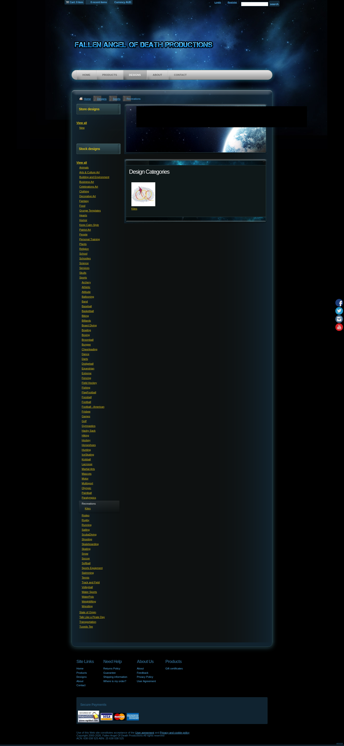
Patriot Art (85, 229)
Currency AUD (122, 2)
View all (81, 123)
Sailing (86, 529)
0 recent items (99, 2)
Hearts (83, 215)
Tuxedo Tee (86, 626)
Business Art (86, 181)
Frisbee (86, 411)
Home (86, 74)
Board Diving (89, 325)
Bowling (86, 330)
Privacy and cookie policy (175, 732)
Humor (83, 220)
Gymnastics (88, 425)
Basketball (88, 311)
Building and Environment (94, 177)
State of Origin (87, 612)
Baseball (87, 306)
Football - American (93, 406)
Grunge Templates (90, 210)
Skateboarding (90, 544)
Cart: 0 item (76, 2)
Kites (134, 208)
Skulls (82, 272)
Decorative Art (87, 196)
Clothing (84, 191)
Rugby (85, 520)
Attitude (86, 291)
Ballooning (88, 296)
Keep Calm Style (89, 224)
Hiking (85, 435)
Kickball (86, 459)
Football (86, 402)
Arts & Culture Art (89, 172)
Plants (83, 244)
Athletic (86, 287)
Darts (85, 358)
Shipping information (115, 676)
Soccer (86, 558)
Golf (84, 421)
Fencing (86, 378)
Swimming (88, 572)
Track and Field (91, 582)
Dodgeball (88, 363)
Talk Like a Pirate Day (92, 617)
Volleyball (87, 587)
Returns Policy (111, 668)
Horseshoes (89, 445)
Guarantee (109, 672)
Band (85, 301)
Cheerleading (89, 349)
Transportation (87, 621)
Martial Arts (88, 469)
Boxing (86, 335)
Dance (85, 354)
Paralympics (89, 497)
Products (109, 74)
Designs (135, 74)
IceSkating (88, 454)
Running (86, 524)
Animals (84, 167)
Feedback (142, 672)
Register (232, 2)
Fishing (86, 387)
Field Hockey (89, 382)
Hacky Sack (89, 430)
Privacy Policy (145, 676)
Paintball (87, 492)
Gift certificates (174, 668)
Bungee (86, 344)
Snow (85, 553)
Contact (180, 74)
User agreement (144, 732)
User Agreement (146, 681)
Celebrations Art (88, 186)
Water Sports (89, 591)
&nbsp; (143, 194)
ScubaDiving (89, 534)
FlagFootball (89, 392)
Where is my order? (114, 681)
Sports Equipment (92, 568)
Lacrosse (87, 464)
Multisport (87, 483)
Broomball (88, 339)
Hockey (86, 440)
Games (86, 416)
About (157, 74)
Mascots (86, 473)
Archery (86, 282)
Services (84, 268)
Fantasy (84, 201)
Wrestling (87, 606)
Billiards (86, 320)
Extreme (86, 373)
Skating (86, 548)
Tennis (85, 577)
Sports (116, 98)
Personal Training (89, 239)
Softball (86, 563)
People (83, 234)
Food (82, 205)
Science (84, 263)
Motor (85, 478)
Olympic (86, 488)
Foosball (87, 397)
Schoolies (85, 258)
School (83, 253)
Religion (84, 248)
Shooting (87, 539)
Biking (85, 315)
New (82, 127)
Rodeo (85, 515)
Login (218, 2)
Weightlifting (89, 601)
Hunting (86, 449)
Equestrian (88, 368)
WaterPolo (88, 596)
